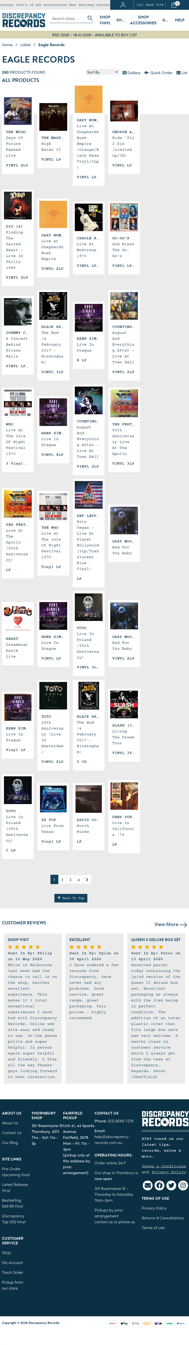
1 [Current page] (54, 879)
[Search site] (89, 18)
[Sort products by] (102, 72)
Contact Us (11, 1132)
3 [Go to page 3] (70, 879)
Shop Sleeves (121, 20)
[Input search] (67, 18)
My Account (12, 1262)
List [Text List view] (181, 72)
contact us (103, 1221)
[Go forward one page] (87, 879)
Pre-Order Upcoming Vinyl (16, 1171)
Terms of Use (153, 1227)
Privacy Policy (169, 1172)
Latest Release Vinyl (15, 1187)
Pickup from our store (12, 1285)
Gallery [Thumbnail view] (132, 72)
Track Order (12, 1272)
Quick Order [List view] (158, 72)
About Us (10, 1122)
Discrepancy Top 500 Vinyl (14, 1218)
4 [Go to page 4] (79, 879)
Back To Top (71, 898)
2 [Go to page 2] (62, 879)
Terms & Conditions (164, 1166)
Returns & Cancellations (163, 1217)
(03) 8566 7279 (149, 5)
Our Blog (10, 1142)
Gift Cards (167, 20)
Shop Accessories (143, 20)
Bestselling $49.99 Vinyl (12, 1203)
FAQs (6, 1252)
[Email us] (148, 1185)
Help (179, 20)
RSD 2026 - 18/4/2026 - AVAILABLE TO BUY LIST (94, 34)
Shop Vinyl (104, 20)
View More (171, 923)
